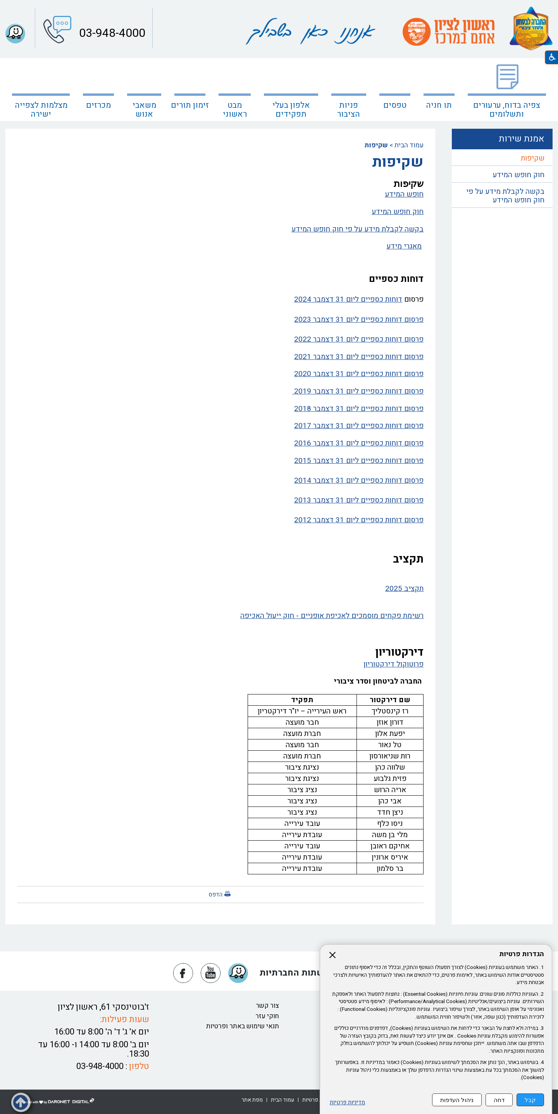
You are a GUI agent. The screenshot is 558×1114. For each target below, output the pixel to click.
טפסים (394, 105)
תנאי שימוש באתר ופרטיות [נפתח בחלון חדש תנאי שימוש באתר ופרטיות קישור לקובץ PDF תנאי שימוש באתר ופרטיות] (242, 1026)
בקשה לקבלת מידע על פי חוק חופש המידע (357, 229)
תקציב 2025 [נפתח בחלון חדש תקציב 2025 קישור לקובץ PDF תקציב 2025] (404, 588)
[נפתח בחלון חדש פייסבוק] (183, 973)
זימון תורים (190, 105)
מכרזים (98, 105)
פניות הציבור (348, 109)
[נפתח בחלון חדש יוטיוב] (210, 973)
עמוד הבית (409, 145)
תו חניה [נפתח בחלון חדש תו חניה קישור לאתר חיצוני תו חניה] (439, 105)
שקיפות (532, 158)
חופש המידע (404, 194)
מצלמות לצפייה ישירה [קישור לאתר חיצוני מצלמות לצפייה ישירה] (41, 109)
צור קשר (267, 1005)
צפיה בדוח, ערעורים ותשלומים (506, 109)
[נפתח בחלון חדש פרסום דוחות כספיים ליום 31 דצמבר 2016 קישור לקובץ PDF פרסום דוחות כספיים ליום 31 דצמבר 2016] (220, 444)
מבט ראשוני (235, 109)
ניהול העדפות (457, 1100)
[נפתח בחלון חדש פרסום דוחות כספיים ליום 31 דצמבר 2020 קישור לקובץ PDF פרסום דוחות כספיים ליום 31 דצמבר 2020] (220, 374)
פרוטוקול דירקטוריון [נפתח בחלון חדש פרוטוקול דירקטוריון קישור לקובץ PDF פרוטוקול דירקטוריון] (393, 664)
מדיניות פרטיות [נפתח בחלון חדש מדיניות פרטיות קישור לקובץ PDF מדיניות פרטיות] (347, 1102)
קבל (530, 1100)
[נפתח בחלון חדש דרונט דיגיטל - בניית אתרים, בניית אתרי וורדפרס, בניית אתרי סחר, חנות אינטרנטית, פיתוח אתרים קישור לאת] (58, 1101)
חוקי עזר (267, 1016)
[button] (15, 33)
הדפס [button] (215, 894)
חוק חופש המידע (398, 211)
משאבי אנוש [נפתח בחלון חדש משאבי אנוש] (144, 109)
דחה (499, 1100)
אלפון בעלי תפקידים (291, 109)
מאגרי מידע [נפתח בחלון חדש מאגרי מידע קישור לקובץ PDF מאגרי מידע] (404, 246)
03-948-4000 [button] (110, 33)
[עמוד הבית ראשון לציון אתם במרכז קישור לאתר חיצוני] (448, 32)
